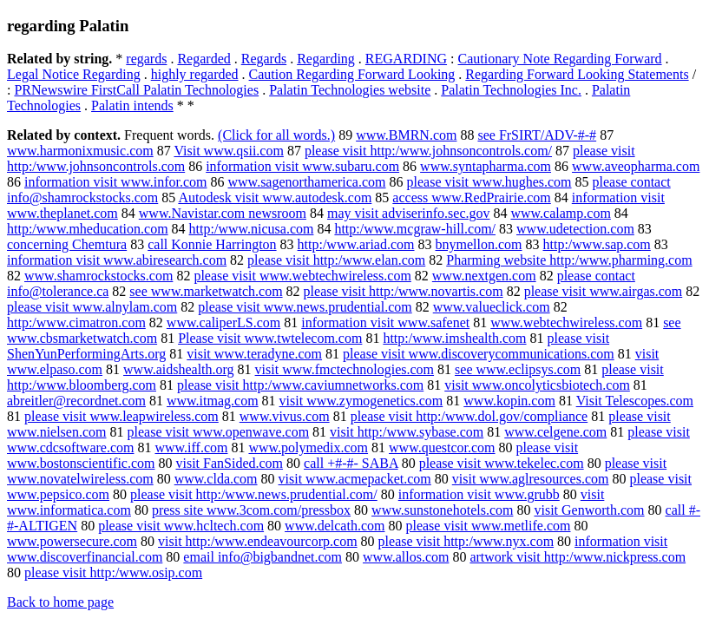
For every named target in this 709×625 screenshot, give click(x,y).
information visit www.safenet (385, 322)
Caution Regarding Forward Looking (352, 74)
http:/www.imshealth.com (454, 338)
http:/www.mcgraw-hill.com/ (415, 228)
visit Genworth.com (589, 510)
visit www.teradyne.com (254, 353)
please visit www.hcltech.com (181, 525)
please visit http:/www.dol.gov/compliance (469, 416)
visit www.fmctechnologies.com (344, 369)
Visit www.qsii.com (228, 150)
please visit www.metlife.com (487, 525)
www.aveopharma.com (635, 166)
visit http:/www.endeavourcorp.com (258, 541)
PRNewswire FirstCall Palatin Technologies (136, 89)
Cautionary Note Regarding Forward (560, 58)
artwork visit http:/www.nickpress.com (577, 556)
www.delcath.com (334, 525)
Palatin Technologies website (349, 89)
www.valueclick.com (491, 306)
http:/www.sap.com (597, 244)
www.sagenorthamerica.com (307, 181)
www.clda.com (216, 478)
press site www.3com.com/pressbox (251, 510)
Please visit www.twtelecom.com (270, 338)
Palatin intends (132, 105)
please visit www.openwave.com (219, 431)
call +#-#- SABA (351, 463)
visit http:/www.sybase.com (406, 431)
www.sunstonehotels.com (442, 510)
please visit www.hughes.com (489, 181)
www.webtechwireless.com (566, 322)
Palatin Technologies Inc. (511, 89)
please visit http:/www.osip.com (113, 572)
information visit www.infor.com (115, 181)
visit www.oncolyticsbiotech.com (537, 385)
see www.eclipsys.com (518, 369)
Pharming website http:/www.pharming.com (569, 260)
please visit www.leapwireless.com (121, 416)
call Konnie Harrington (212, 244)
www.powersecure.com (72, 541)
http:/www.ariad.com (356, 244)
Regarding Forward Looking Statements (576, 74)
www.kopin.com (509, 400)
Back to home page (60, 602)
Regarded (203, 58)
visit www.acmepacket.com (355, 478)
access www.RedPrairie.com (471, 197)
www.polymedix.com (308, 447)
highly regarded (195, 74)
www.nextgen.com (484, 275)
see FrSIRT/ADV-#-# (536, 135)
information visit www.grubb (479, 494)
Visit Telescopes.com (634, 400)
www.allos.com (406, 556)
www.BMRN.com (406, 135)
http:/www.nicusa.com (251, 228)
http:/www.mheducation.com (87, 228)
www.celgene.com (555, 431)
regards (146, 58)
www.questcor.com (442, 447)
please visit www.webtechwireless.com (302, 275)
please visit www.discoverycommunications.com (478, 353)
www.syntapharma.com (485, 166)
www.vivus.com (285, 416)
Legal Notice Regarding (74, 74)
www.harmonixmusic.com (80, 150)
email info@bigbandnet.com (262, 556)
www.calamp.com (560, 213)
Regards (263, 58)
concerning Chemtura (67, 244)
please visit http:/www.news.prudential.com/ (253, 494)
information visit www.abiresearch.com (116, 260)
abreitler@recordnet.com (76, 400)
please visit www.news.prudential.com (304, 306)
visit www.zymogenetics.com (361, 400)
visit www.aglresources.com (530, 478)
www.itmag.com (213, 400)
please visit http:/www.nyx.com (466, 541)
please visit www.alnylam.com (92, 306)
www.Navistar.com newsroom (222, 213)
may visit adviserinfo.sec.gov (408, 213)
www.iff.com (190, 447)
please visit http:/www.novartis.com (403, 291)
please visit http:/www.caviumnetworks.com (300, 385)
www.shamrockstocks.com (98, 275)
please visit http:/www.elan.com (336, 260)
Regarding (326, 58)
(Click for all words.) (276, 135)
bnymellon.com (479, 244)
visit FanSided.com (229, 463)
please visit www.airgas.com (603, 291)
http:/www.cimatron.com (76, 322)
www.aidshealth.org (178, 369)
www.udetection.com (575, 228)
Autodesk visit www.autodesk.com (274, 197)
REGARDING (406, 58)
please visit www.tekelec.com (501, 463)
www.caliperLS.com (223, 322)
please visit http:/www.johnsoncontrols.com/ (428, 150)
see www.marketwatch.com (205, 291)
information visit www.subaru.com (302, 166)
